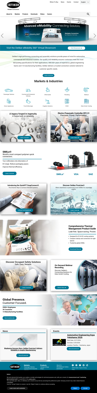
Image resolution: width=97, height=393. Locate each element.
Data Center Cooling (86, 103)
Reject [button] (75, 388)
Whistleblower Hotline (62, 367)
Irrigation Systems (48, 103)
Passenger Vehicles (9, 92)
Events (69, 2)
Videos (42, 14)
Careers (49, 14)
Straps (42, 368)
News (62, 2)
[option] (48, 38)
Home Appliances (9, 103)
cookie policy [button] (31, 379)
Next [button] (95, 36)
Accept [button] (85, 388)
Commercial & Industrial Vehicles (28, 93)
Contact (76, 2)
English (83, 2)
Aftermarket (47, 91)
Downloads (34, 14)
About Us (9, 14)
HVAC (67, 103)
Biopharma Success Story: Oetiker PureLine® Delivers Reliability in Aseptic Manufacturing (23, 349)
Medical (86, 91)
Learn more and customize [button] (17, 388)
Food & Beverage (28, 103)
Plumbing (67, 91)
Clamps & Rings (44, 367)
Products (25, 14)
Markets (17, 14)
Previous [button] (2, 36)
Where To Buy (54, 2)
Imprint (81, 367)
